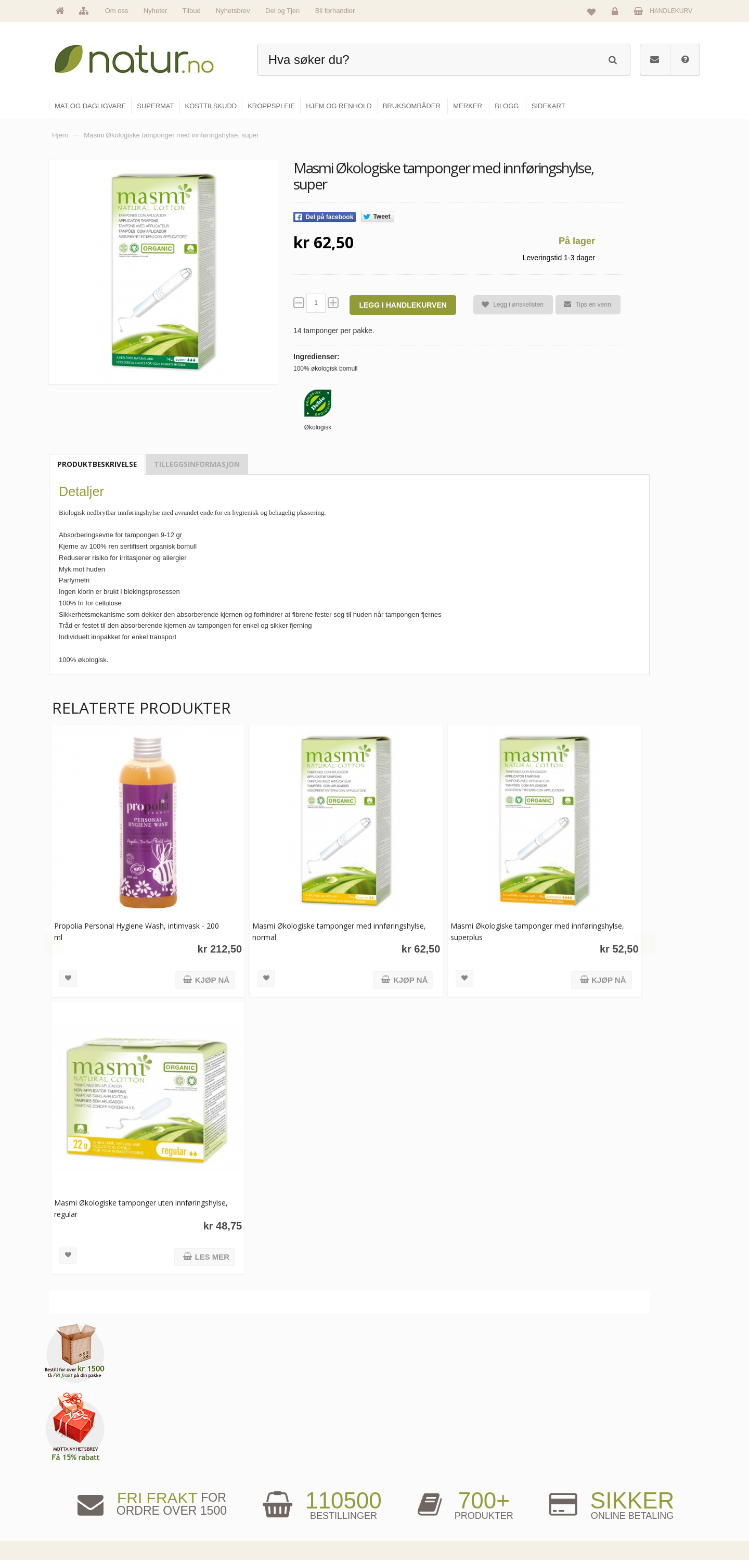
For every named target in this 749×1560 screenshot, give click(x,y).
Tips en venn (583, 304)
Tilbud (192, 11)
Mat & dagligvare (411, 1432)
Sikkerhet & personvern (635, 1521)
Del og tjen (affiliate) (526, 1499)
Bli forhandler (335, 11)
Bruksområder (517, 1454)
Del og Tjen (282, 11)
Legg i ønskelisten (508, 305)
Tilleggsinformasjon (197, 464)
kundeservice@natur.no (153, 1493)
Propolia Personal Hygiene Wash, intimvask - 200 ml (136, 925)
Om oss (116, 11)
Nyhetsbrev (233, 11)
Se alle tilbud (296, 1521)
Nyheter (155, 11)
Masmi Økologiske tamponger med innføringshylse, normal (306, 925)
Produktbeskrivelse (97, 464)
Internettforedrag (521, 1476)
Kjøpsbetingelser (626, 1499)
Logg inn (616, 13)
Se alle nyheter (298, 1499)
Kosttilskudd (405, 1476)
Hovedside (292, 1432)
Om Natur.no (295, 1454)
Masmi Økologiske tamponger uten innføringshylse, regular (113, 1197)
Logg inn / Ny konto (630, 1432)
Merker (287, 1476)
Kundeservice (622, 1476)
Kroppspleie (404, 1499)
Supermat (401, 1454)
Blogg (506, 1432)
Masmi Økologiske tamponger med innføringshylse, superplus (499, 925)
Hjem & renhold (409, 1521)
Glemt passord (623, 1454)
